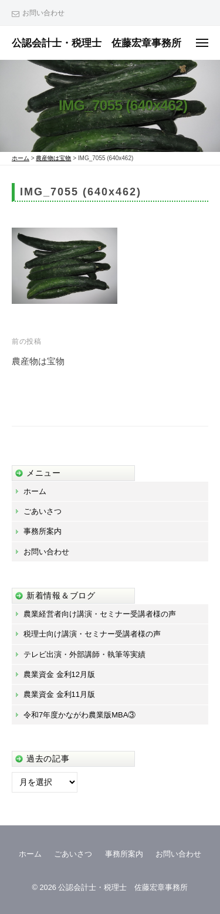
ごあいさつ (42, 511)
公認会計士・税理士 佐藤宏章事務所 (96, 43)
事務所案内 (42, 531)
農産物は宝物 (38, 361)
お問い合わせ (43, 13)
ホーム (34, 491)
